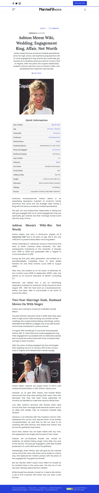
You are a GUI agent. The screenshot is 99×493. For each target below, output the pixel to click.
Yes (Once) (56, 150)
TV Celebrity (54, 28)
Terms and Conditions (19, 488)
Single (58, 141)
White (58, 162)
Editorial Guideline (55, 488)
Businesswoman (54, 137)
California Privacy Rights (19, 490)
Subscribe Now (80, 3)
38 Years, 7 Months (53, 129)
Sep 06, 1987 (56, 125)
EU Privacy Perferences (37, 490)
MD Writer (38, 73)
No (59, 158)
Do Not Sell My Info (52, 490)
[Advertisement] (29, 17)
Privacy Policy (32, 488)
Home (42, 28)
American (56, 133)
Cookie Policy (43, 488)
